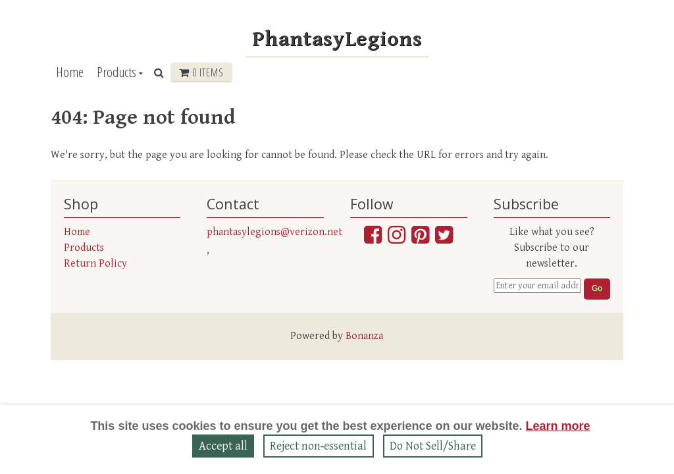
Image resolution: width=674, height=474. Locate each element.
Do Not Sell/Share (433, 446)
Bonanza (364, 336)
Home (70, 72)
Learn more (558, 426)
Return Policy (95, 263)
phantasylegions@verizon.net (274, 232)
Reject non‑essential (318, 446)
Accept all (223, 446)
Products (116, 72)
